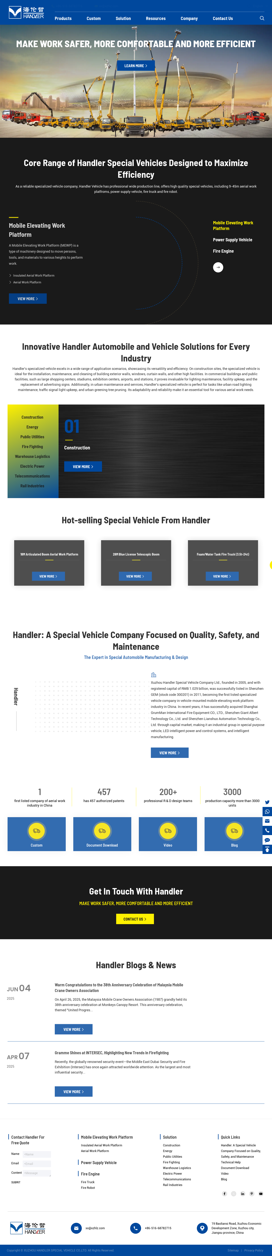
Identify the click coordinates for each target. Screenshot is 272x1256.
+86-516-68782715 (70, 6)
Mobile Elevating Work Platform (34, 229)
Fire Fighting (171, 1162)
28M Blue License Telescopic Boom (136, 562)
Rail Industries (172, 1185)
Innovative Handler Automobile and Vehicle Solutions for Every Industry (136, 354)
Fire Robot (88, 1188)
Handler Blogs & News (136, 967)
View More (25, 298)
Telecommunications (177, 1179)
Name (15, 1154)
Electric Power (172, 1173)
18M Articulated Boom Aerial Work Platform (49, 562)
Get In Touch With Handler (136, 890)
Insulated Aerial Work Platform (31, 275)
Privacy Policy (256, 1250)
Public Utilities (172, 1156)
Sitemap (235, 1250)
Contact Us (223, 18)
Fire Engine (90, 1173)
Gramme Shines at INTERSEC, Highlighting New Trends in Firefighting (112, 1055)
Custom (94, 18)
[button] (218, 267)
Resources (156, 18)
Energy (167, 1151)
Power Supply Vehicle (99, 1162)
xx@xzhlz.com (110, 6)
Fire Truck (87, 1182)
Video (225, 1173)
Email (15, 1163)
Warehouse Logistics (177, 1168)
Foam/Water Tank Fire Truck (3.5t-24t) (223, 562)
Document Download (235, 1168)
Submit (15, 1182)
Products (63, 18)
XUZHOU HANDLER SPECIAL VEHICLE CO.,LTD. (52, 1250)
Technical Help (231, 1162)
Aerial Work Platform (25, 282)
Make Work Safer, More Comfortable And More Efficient (136, 43)
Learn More (136, 65)
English (255, 6)
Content (16, 1172)
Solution (123, 18)
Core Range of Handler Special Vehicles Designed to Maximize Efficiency (136, 168)
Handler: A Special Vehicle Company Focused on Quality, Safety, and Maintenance (136, 643)
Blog (224, 1179)
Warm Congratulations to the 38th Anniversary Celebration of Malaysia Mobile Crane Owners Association (119, 990)
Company (189, 18)
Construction (171, 1145)
